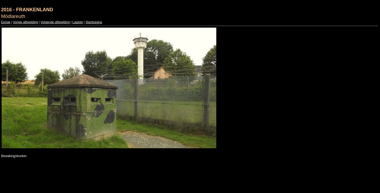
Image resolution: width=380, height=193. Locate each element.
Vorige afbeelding (25, 22)
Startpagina (94, 22)
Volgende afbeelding (55, 22)
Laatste (77, 22)
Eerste (5, 22)
